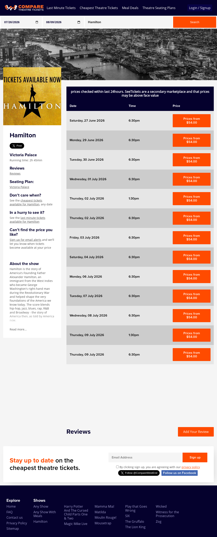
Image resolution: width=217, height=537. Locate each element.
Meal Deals (130, 8)
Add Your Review (196, 431)
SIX (127, 516)
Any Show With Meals (44, 514)
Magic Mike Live (75, 523)
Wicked (161, 506)
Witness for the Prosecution (167, 514)
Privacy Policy (16, 523)
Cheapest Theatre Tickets (99, 8)
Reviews (15, 173)
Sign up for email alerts (25, 240)
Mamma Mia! (104, 506)
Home (11, 506)
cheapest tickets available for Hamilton (26, 202)
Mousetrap (103, 523)
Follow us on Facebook (179, 473)
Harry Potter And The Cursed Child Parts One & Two (76, 512)
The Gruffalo (134, 521)
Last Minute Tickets (61, 8)
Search (194, 22)
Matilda (100, 512)
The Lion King (135, 527)
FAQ (9, 512)
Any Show (40, 506)
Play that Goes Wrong (136, 508)
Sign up (195, 457)
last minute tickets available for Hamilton (27, 220)
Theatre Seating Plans (159, 8)
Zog (158, 521)
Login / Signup (200, 8)
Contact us (14, 517)
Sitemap (12, 528)
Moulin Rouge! (105, 517)
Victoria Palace (19, 187)
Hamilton (40, 521)
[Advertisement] (140, 392)
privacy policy (191, 467)
